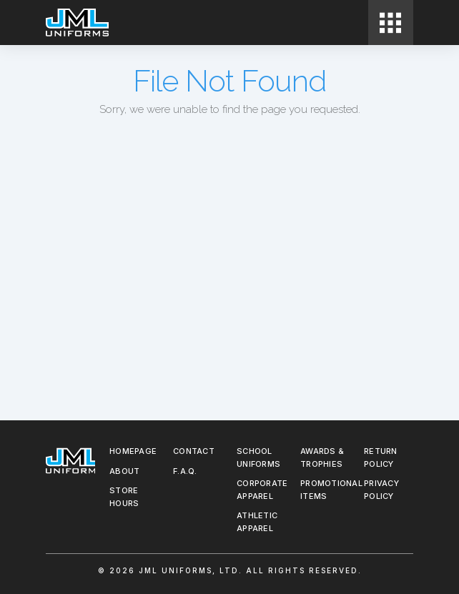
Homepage (133, 451)
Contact (193, 451)
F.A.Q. (185, 471)
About (124, 471)
